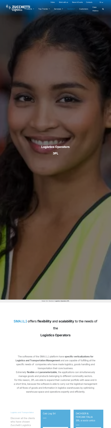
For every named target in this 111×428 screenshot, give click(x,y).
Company (15, 9)
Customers (83, 9)
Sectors (70, 9)
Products (29, 9)
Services (58, 9)
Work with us (64, 2)
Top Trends (43, 9)
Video (53, 2)
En (47, 301)
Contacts (89, 2)
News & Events (77, 2)
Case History (95, 9)
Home (43, 301)
